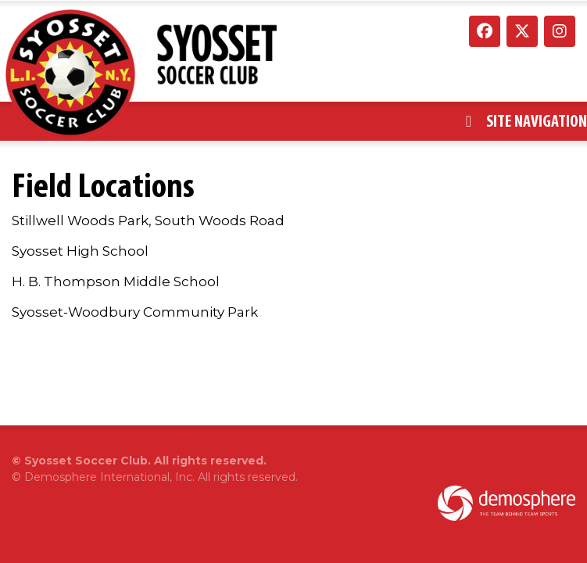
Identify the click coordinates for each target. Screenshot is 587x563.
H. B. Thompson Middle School (116, 281)
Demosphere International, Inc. (109, 477)
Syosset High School (80, 251)
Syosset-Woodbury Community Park (135, 312)
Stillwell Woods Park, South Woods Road (148, 220)
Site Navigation (526, 121)
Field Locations (103, 185)
